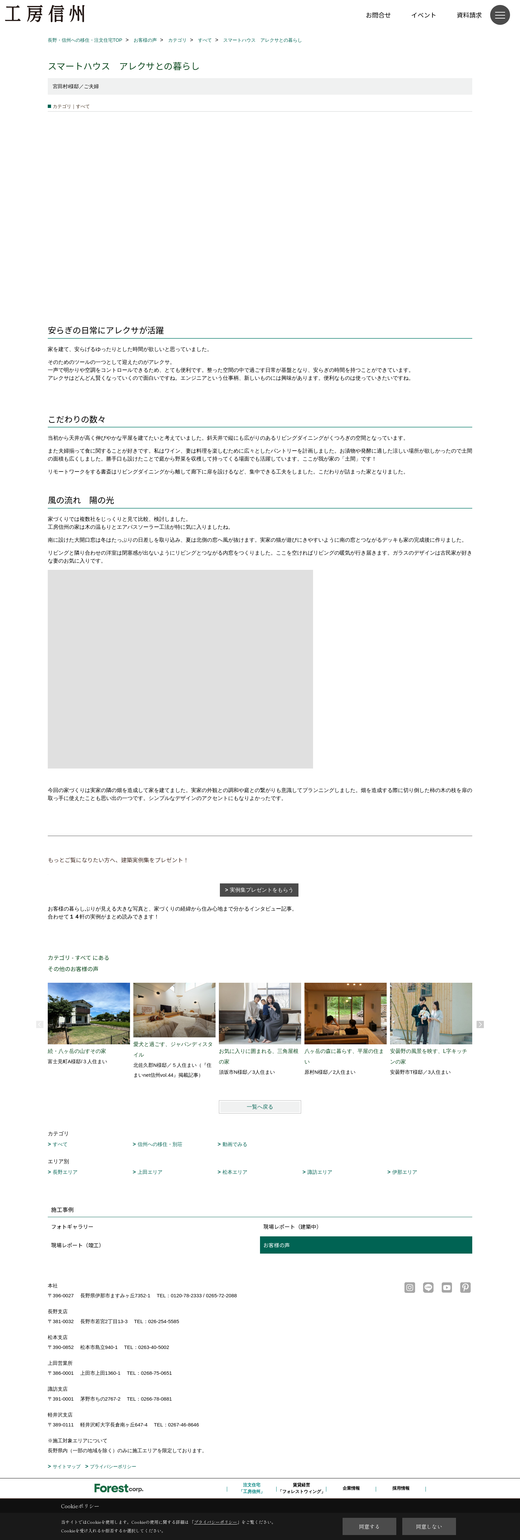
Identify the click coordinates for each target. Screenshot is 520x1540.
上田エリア (150, 1172)
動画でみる (235, 1144)
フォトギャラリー (72, 1226)
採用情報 (401, 1488)
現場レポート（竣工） (77, 1245)
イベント (423, 14)
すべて (60, 1144)
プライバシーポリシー (113, 1466)
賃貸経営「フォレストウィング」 (301, 1488)
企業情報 (351, 1488)
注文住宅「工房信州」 (252, 1488)
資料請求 (469, 14)
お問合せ (378, 14)
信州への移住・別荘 (160, 1144)
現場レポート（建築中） (292, 1226)
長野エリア (65, 1172)
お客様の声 (276, 1245)
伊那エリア (404, 1172)
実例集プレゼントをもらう (261, 890)
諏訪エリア (319, 1172)
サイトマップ (67, 1466)
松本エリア (235, 1172)
